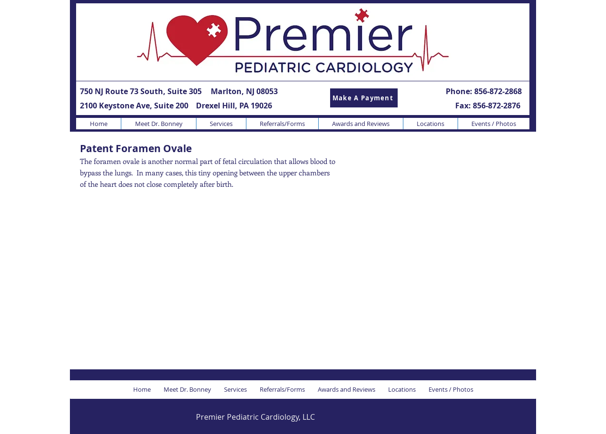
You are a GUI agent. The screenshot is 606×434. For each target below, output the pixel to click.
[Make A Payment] (364, 97)
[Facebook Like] (464, 416)
